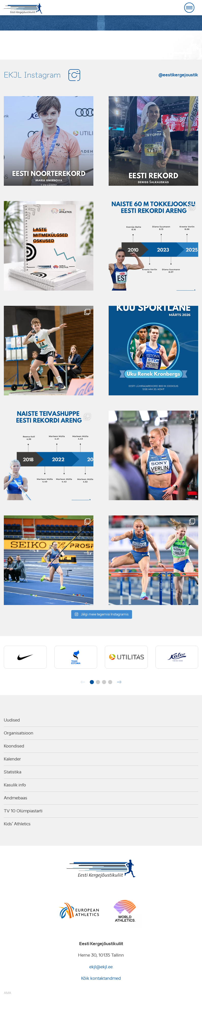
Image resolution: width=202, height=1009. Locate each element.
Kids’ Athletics (17, 823)
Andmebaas (15, 798)
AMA (7, 993)
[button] (92, 682)
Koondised (14, 746)
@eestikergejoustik (178, 74)
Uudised (12, 720)
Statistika (12, 772)
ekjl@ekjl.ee (101, 966)
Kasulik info (15, 785)
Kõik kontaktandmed (101, 978)
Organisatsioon (18, 733)
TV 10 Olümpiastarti (23, 811)
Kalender (12, 759)
